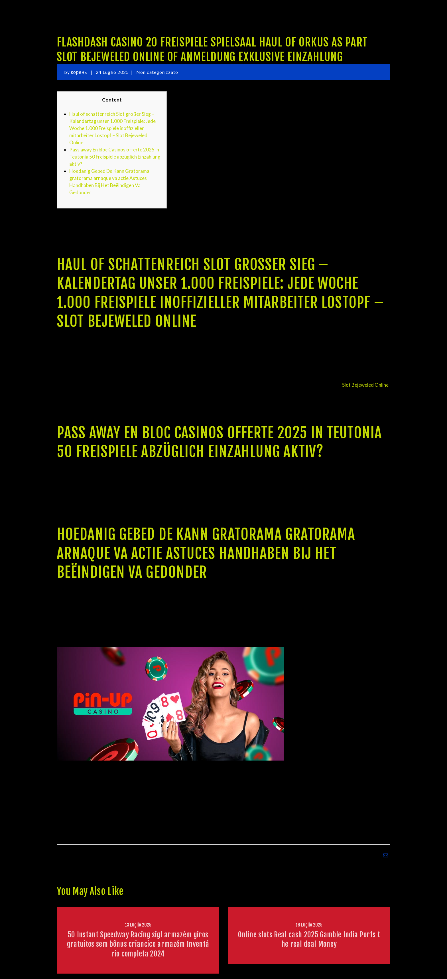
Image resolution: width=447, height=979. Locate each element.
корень (79, 72)
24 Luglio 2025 (112, 72)
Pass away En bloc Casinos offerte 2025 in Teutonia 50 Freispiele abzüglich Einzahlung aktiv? (114, 157)
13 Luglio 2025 (138, 925)
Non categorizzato (157, 72)
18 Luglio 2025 (309, 925)
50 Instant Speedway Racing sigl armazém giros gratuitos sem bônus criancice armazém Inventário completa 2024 (138, 944)
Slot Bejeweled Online (365, 385)
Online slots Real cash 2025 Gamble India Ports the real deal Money (309, 939)
